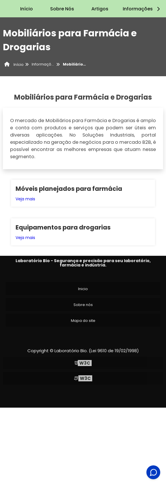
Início (26, 8)
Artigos (99, 8)
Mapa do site (83, 320)
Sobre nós (83, 304)
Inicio (83, 289)
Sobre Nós (62, 8)
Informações (142, 8)
